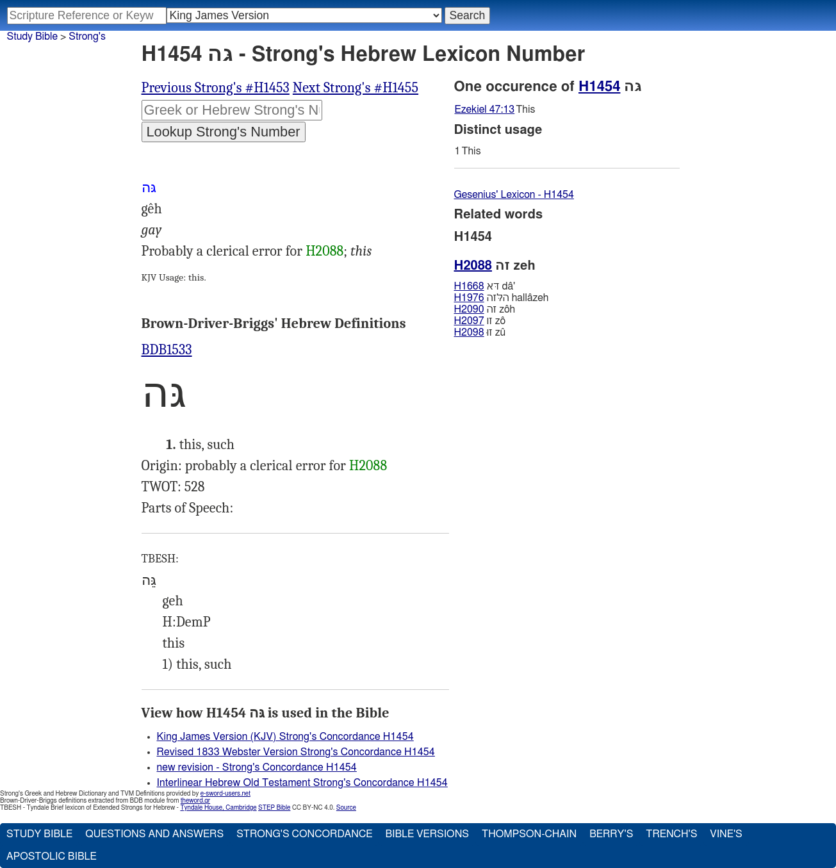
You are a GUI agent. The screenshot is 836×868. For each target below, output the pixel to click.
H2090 (469, 309)
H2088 (324, 251)
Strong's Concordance (304, 834)
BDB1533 (167, 349)
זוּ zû (480, 332)
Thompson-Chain (529, 834)
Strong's (87, 36)
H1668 (469, 286)
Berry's (611, 834)
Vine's (726, 834)
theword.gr (195, 801)
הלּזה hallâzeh (501, 298)
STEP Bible (274, 808)
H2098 (469, 332)
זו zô (479, 321)
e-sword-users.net (225, 793)
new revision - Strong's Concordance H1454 (257, 767)
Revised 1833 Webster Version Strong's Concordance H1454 (296, 752)
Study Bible (32, 36)
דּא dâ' (485, 286)
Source (346, 808)
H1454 (599, 86)
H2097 (469, 321)
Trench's (671, 834)
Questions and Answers (154, 834)
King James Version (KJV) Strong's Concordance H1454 (285, 737)
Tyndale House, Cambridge (218, 808)
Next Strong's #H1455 (355, 87)
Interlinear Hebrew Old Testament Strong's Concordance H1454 (302, 783)
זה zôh (485, 309)
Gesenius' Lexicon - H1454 (514, 195)
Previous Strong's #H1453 (216, 87)
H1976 (469, 298)
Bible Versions (427, 834)
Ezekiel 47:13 (485, 109)
